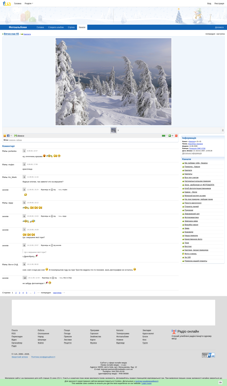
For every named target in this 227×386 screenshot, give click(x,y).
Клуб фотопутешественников (196, 188)
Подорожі (187, 210)
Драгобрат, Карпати (195, 144)
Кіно (144, 340)
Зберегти (19, 135)
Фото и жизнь (189, 254)
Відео (14, 340)
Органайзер (17, 343)
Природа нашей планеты (194, 261)
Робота (41, 330)
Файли (41, 343)
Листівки (68, 340)
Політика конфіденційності (43, 357)
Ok (220, 382)
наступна (57, 293)
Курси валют (148, 333)
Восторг (187, 246)
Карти (92, 340)
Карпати (26, 34)
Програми (94, 330)
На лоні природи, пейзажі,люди (197, 199)
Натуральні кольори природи (196, 181)
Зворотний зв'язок (20, 357)
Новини (119, 340)
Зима (185, 228)
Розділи (28, 3)
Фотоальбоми (122, 336)
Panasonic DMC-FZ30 (197, 148)
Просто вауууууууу (192, 203)
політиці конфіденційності (146, 381)
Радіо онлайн (188, 331)
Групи (145, 343)
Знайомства (95, 336)
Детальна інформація (192, 153)
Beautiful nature (190, 225)
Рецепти (68, 343)
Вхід (209, 3)
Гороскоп (94, 333)
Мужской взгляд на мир (194, 196)
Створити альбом (56, 27)
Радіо (14, 346)
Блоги (145, 336)
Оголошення (43, 333)
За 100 (186, 257)
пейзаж (19, 140)
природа (12, 140)
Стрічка (71, 27)
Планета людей (190, 206)
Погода (67, 333)
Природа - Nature (191, 167)
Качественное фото (192, 239)
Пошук (67, 330)
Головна (17, 3)
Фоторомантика (190, 217)
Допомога (219, 27)
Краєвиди (187, 232)
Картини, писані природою (195, 250)
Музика (93, 343)
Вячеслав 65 (11, 34)
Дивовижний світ (191, 214)
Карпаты (187, 174)
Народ (41, 336)
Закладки (147, 330)
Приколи (68, 336)
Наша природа (190, 235)
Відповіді (120, 343)
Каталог (119, 330)
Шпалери (42, 340)
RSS (14, 333)
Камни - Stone (189, 192)
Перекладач (17, 336)
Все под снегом (190, 177)
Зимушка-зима (190, 221)
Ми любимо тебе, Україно (195, 163)
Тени (185, 243)
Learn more (147, 383)
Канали (82, 27)
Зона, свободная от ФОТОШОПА (198, 185)
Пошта (15, 330)
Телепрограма (122, 333)
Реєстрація (219, 3)
